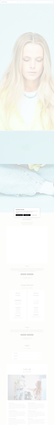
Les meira (17, 212)
